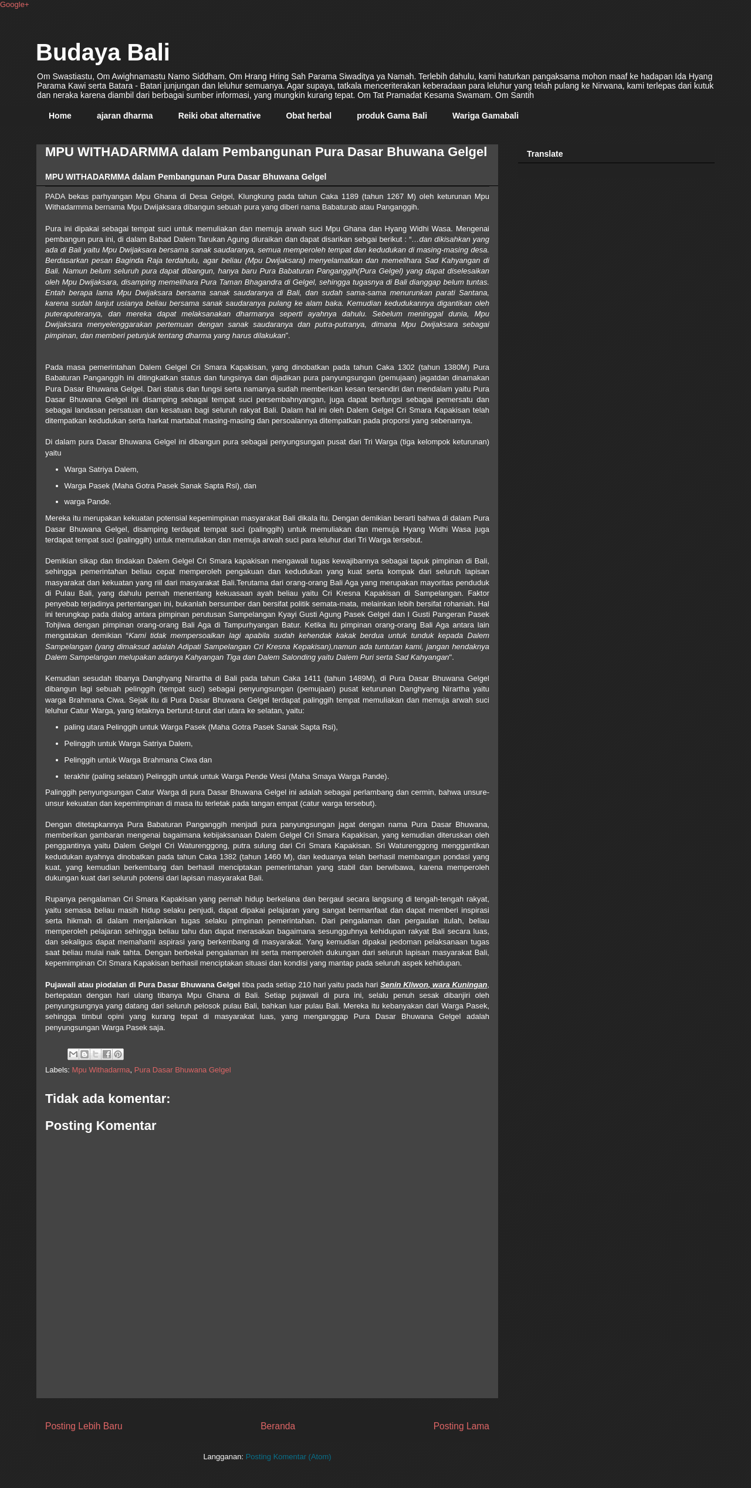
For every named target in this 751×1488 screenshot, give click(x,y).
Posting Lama (461, 1426)
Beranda (278, 1426)
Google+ (14, 4)
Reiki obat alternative (219, 115)
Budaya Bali (103, 52)
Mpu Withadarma (101, 1069)
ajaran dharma (125, 115)
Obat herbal (308, 115)
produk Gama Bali (392, 115)
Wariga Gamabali (485, 115)
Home (60, 115)
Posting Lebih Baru (84, 1426)
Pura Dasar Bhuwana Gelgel (182, 1069)
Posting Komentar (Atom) (288, 1456)
